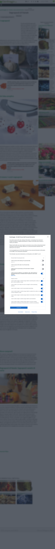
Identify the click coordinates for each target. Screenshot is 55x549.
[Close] (48, 237)
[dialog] (27, 274)
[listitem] (27, 258)
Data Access (27, 311)
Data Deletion (20, 311)
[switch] (42, 260)
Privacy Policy (34, 311)
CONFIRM (19, 307)
